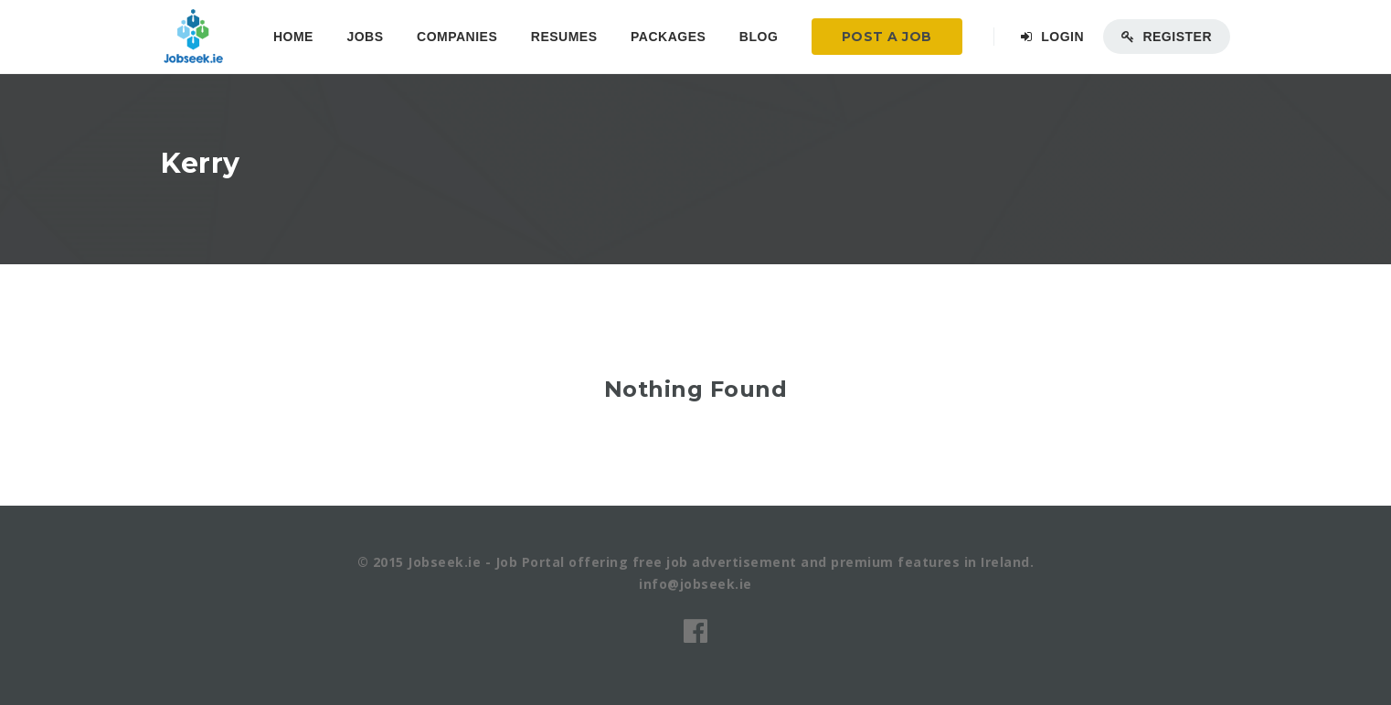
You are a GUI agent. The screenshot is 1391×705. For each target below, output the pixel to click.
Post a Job (887, 36)
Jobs (364, 36)
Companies (457, 36)
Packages (668, 36)
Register (1166, 36)
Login (1052, 36)
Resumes (564, 36)
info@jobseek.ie (695, 584)
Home (293, 36)
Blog (758, 36)
